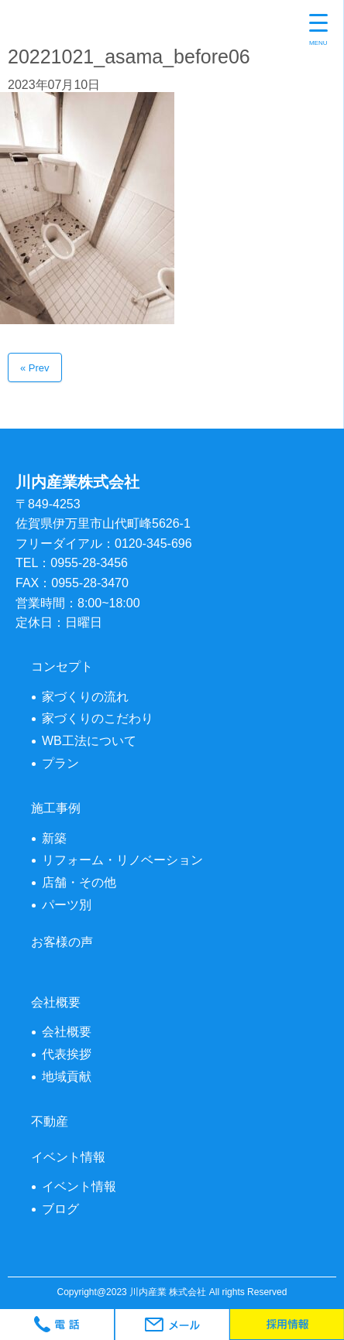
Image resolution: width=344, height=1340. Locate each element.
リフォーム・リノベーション (122, 860)
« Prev (35, 368)
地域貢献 (66, 1076)
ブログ (60, 1208)
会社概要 (66, 1031)
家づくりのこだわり (97, 718)
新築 (54, 838)
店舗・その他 (79, 882)
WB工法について (89, 740)
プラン (60, 763)
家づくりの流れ (85, 696)
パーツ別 (66, 904)
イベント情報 (79, 1186)
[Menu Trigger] (318, 31)
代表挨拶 (66, 1054)
